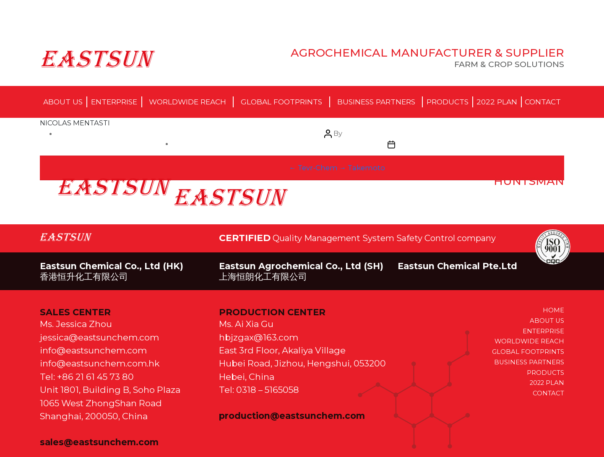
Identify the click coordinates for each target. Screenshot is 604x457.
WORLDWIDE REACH (529, 341)
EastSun (98, 58)
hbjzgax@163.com (258, 337)
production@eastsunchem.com (292, 415)
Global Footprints (281, 101)
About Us (63, 101)
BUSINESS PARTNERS (529, 362)
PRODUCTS (545, 373)
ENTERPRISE (543, 331)
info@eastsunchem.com (93, 350)
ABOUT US (547, 321)
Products (448, 101)
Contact (543, 101)
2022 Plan (496, 101)
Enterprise (114, 101)
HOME (553, 310)
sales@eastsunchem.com (99, 442)
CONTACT (548, 393)
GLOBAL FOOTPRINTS (528, 352)
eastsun (115, 187)
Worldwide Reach (187, 101)
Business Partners (376, 101)
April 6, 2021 (231, 197)
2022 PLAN (547, 383)
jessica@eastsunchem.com (99, 337)
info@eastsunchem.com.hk (99, 363)
